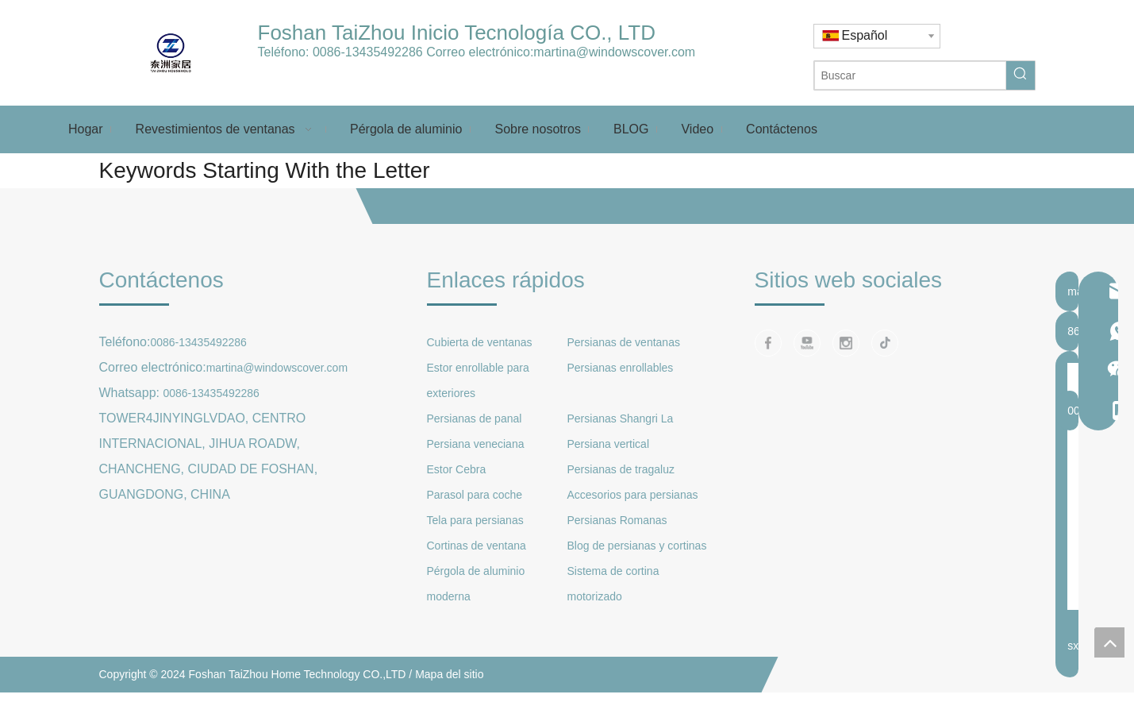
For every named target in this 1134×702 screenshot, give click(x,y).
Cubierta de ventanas (479, 342)
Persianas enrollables (620, 367)
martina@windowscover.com (614, 52)
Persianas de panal (474, 418)
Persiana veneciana (476, 444)
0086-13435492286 (368, 52)
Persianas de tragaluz (621, 469)
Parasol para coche (475, 494)
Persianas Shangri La (620, 418)
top (1109, 642)
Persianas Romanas (617, 520)
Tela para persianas (475, 520)
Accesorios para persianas (632, 494)
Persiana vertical (608, 444)
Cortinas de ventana (476, 545)
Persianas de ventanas (623, 342)
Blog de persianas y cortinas (637, 545)
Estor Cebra (456, 469)
